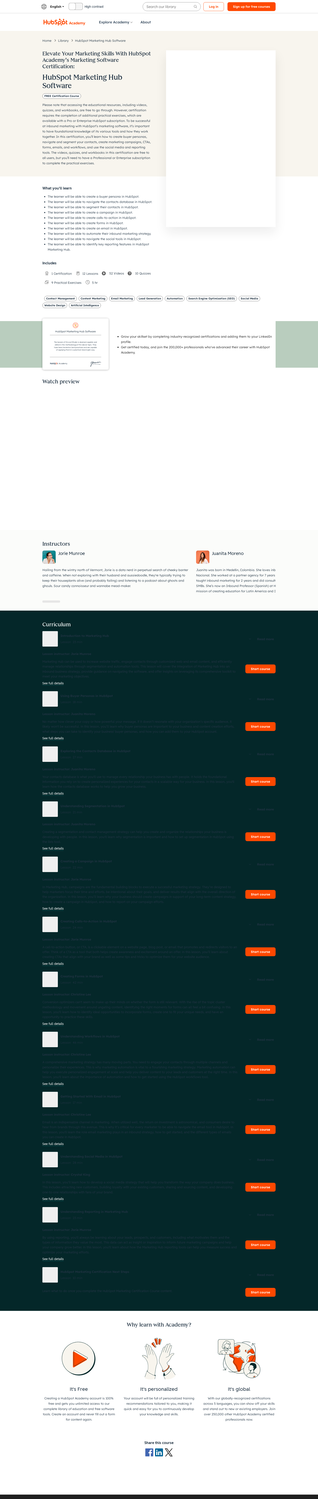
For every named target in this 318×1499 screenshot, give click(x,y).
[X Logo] (169, 1452)
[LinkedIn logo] (160, 1452)
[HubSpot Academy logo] (64, 22)
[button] (159, 639)
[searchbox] (172, 6)
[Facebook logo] (150, 1452)
